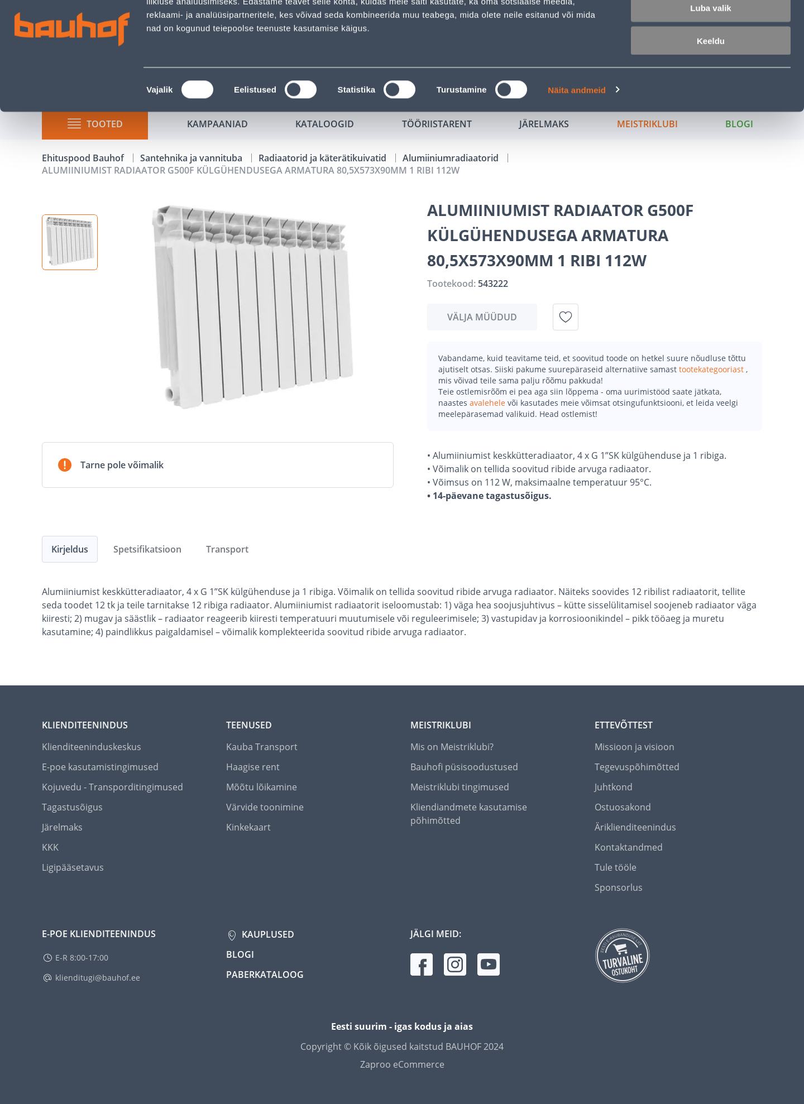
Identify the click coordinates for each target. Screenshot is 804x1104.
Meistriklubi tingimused (459, 787)
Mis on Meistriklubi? (452, 747)
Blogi (240, 954)
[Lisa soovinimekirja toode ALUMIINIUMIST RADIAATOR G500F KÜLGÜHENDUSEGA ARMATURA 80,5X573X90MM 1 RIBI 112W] (565, 317)
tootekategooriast (712, 369)
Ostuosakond (623, 807)
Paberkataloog (265, 974)
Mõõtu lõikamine (261, 787)
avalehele (489, 402)
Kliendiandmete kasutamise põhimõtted (468, 814)
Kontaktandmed (629, 847)
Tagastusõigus (72, 807)
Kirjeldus (69, 549)
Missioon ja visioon (634, 747)
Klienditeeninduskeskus (91, 747)
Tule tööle (615, 867)
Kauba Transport (262, 747)
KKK (50, 847)
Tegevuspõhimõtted (637, 767)
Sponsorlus (619, 887)
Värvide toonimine (265, 807)
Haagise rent (253, 767)
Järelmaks (62, 827)
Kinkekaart (248, 827)
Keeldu (711, 93)
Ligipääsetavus (73, 867)
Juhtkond (614, 787)
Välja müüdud (482, 317)
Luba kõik (710, 27)
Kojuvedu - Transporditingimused (112, 787)
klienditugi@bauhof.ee (97, 977)
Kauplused (267, 934)
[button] (70, 242)
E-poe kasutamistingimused (100, 767)
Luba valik (710, 60)
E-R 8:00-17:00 (81, 957)
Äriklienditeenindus (635, 827)
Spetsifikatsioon (147, 549)
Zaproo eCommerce (402, 1064)
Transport (227, 549)
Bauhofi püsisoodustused (464, 767)
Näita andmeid (577, 142)
